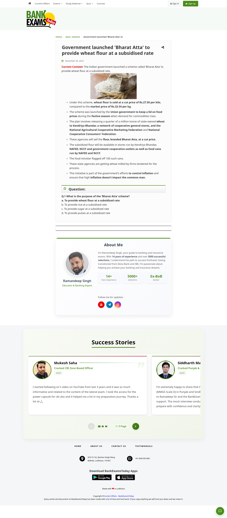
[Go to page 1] (99, 439)
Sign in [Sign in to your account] (174, 3)
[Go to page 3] (106, 439)
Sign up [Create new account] (191, 3)
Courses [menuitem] (101, 3)
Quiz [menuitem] (88, 3)
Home (59, 36)
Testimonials (144, 458)
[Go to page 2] (103, 439)
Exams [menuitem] (56, 3)
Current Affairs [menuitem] (42, 3)
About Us (96, 458)
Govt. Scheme (72, 36)
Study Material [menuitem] (73, 3)
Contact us (118, 458)
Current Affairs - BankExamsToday (119, 508)
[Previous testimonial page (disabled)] (91, 438)
